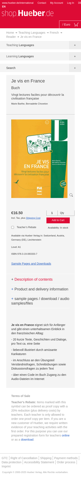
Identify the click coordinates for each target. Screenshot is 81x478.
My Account (56, 2)
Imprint (6, 466)
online (66, 435)
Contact (41, 2)
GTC (5, 458)
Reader (11, 36)
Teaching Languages (32, 32)
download (27, 439)
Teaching (20, 45)
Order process (66, 462)
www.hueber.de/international (18, 2)
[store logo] (27, 13)
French (54, 32)
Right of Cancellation (24, 458)
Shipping (46, 458)
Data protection (11, 462)
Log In (70, 2)
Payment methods (66, 458)
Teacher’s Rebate (26, 227)
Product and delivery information (39, 289)
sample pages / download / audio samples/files (40, 301)
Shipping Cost (33, 218)
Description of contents (32, 279)
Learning (20, 56)
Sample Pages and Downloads (31, 263)
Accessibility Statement (39, 462)
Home (10, 32)
